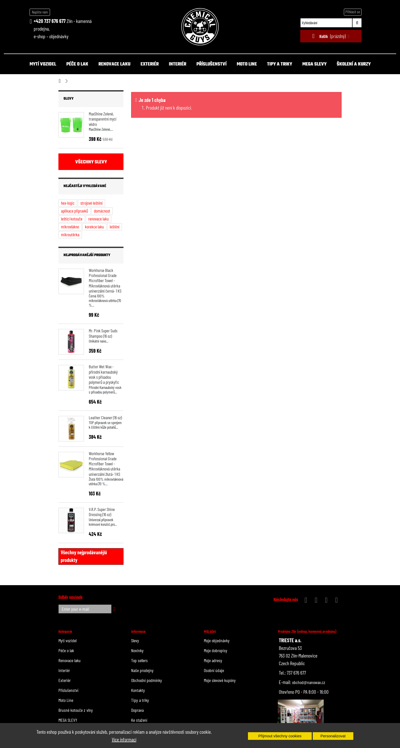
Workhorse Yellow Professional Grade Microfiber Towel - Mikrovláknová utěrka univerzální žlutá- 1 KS (104, 464)
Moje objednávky (217, 640)
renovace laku (98, 218)
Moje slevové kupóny (220, 680)
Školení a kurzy (354, 64)
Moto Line (247, 64)
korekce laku (94, 226)
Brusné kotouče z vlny (75, 710)
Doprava (137, 710)
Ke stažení (139, 720)
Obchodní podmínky (146, 680)
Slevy (68, 99)
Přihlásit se (352, 11)
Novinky (137, 650)
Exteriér (150, 64)
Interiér (177, 64)
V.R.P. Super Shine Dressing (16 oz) (102, 512)
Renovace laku (114, 64)
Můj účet (210, 632)
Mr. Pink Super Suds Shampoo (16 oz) (103, 333)
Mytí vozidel (43, 64)
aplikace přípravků (74, 210)
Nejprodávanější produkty (87, 255)
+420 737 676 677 (50, 21)
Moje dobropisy (215, 650)
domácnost (102, 210)
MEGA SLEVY (314, 64)
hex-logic (67, 202)
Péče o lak (77, 64)
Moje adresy (213, 660)
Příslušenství (211, 64)
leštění (114, 226)
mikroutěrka (70, 234)
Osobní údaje (214, 670)
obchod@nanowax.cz (308, 682)
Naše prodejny (142, 670)
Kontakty (138, 690)
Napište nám (40, 12)
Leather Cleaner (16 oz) (105, 417)
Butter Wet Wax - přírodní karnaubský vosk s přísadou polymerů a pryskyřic (104, 374)
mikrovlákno (70, 226)
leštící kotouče (71, 218)
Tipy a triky (279, 64)
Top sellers (139, 660)
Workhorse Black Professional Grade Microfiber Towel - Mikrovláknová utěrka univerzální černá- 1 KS (105, 280)
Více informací (124, 739)
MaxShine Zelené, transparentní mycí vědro (102, 119)
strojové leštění (91, 202)
